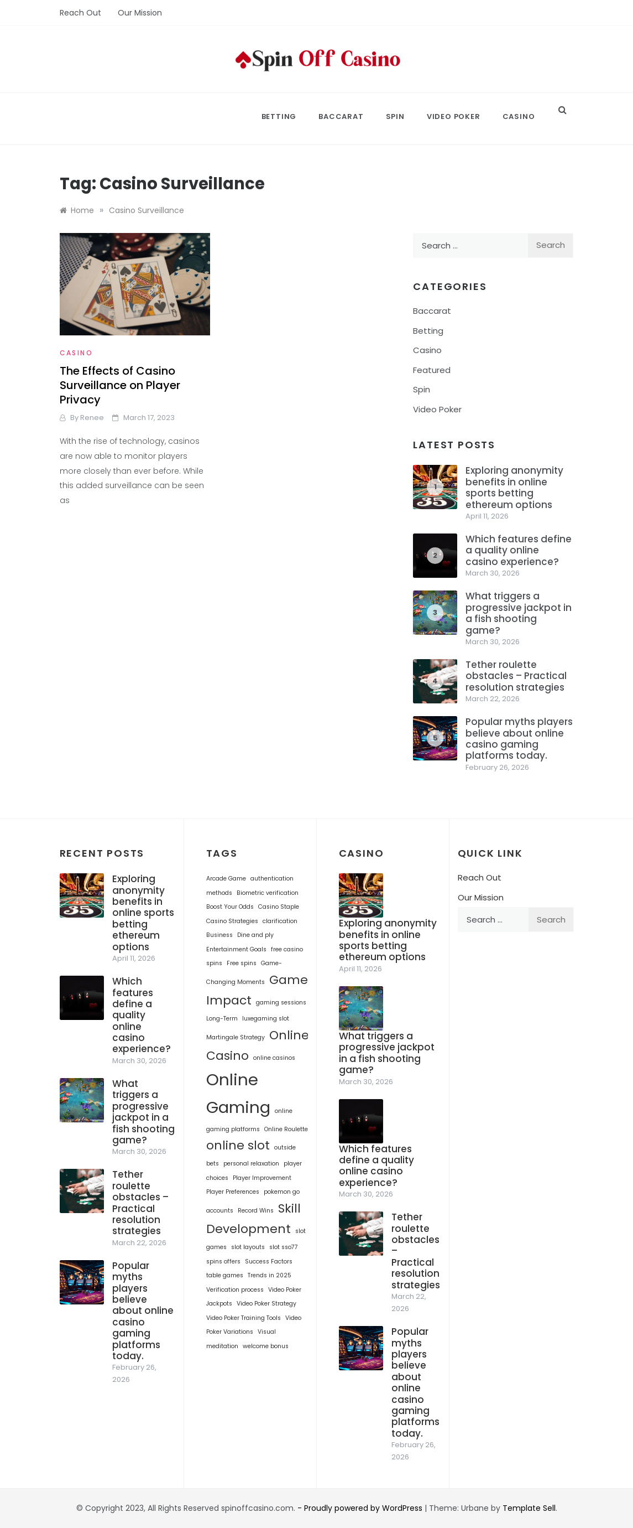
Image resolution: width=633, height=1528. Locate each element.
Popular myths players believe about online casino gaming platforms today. (519, 738)
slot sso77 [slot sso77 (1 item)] (283, 1247)
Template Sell (529, 1508)
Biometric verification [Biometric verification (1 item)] (268, 893)
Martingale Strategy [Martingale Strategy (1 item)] (235, 1037)
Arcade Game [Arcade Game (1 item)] (226, 878)
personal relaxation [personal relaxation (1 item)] (251, 1163)
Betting (279, 116)
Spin (395, 116)
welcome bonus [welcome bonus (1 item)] (266, 1346)
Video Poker (453, 116)
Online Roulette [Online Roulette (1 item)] (286, 1129)
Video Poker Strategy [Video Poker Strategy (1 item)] (266, 1303)
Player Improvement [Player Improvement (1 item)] (262, 1178)
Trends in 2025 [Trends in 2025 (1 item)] (269, 1275)
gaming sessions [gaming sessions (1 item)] (281, 1002)
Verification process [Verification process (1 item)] (235, 1290)
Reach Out (80, 12)
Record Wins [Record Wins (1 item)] (256, 1210)
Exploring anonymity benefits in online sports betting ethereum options (514, 487)
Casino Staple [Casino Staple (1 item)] (278, 907)
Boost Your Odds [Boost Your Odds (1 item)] (230, 907)
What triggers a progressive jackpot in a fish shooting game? (518, 612)
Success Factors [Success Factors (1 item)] (268, 1261)
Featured (432, 370)
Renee (92, 417)
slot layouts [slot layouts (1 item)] (248, 1247)
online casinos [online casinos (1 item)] (274, 1058)
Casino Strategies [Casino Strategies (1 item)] (232, 921)
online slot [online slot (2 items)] (238, 1145)
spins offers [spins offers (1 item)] (223, 1261)
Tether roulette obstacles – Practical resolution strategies (516, 676)
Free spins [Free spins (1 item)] (242, 963)
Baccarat (340, 116)
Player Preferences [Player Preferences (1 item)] (232, 1192)
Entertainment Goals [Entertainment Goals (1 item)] (236, 949)
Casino (519, 116)
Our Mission (140, 12)
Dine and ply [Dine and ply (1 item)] (255, 935)
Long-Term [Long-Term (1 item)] (222, 1018)
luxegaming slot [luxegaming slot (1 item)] (265, 1018)
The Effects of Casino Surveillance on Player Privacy (120, 385)
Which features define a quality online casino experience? (518, 550)
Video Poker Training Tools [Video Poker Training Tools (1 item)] (243, 1318)
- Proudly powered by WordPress (361, 1508)
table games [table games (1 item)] (224, 1275)
